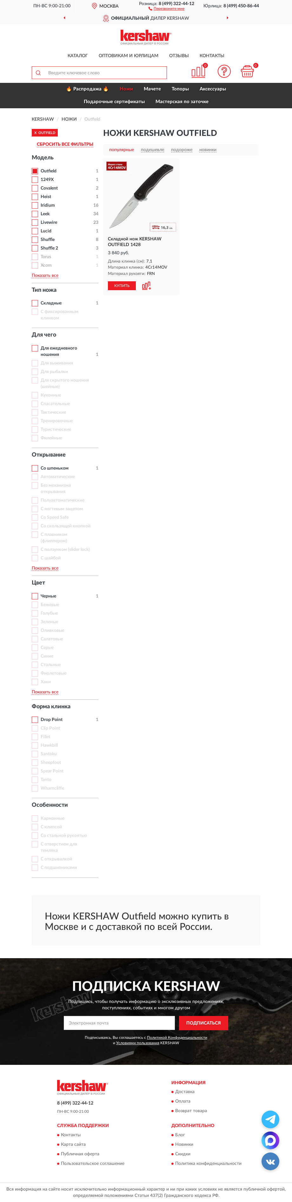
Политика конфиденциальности (208, 1163)
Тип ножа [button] (44, 290)
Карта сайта (73, 1144)
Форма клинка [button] (51, 707)
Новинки (184, 1144)
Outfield (48, 171)
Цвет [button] (38, 583)
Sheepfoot (51, 762)
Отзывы (179, 56)
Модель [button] (43, 158)
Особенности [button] (50, 805)
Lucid (46, 231)
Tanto (46, 780)
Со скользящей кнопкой (65, 526)
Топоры (180, 89)
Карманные (52, 818)
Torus (46, 257)
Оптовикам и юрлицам (128, 56)
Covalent (49, 188)
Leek (45, 214)
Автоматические (58, 477)
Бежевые (50, 605)
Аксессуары (213, 89)
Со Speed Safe (55, 517)
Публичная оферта (80, 1154)
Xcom (46, 265)
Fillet (45, 737)
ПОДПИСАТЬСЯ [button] (203, 1023)
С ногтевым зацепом (62, 509)
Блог (180, 1135)
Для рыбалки (54, 372)
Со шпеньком (55, 468)
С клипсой (51, 827)
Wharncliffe (52, 788)
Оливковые (52, 630)
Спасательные (55, 404)
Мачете (152, 89)
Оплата (182, 1101)
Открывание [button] (49, 455)
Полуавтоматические (62, 500)
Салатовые (52, 639)
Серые (47, 647)
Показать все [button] (45, 275)
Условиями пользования (137, 1043)
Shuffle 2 (49, 248)
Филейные (51, 438)
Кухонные (51, 395)
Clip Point (50, 728)
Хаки (46, 682)
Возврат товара (191, 1111)
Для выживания (57, 363)
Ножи (126, 89)
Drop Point (52, 720)
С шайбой (51, 558)
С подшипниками (59, 867)
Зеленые (49, 622)
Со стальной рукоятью (64, 835)
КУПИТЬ (121, 286)
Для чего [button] (44, 335)
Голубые (49, 613)
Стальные (51, 665)
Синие (47, 656)
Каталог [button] (78, 56)
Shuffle (48, 239)
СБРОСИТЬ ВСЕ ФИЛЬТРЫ (65, 144)
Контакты (212, 56)
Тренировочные (57, 421)
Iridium (48, 205)
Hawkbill (49, 745)
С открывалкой (56, 859)
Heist (46, 197)
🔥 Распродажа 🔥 (87, 89)
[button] (166, 8)
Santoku (49, 754)
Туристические (56, 429)
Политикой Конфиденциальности (177, 1037)
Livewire (49, 222)
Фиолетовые (53, 673)
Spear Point (52, 771)
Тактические (53, 412)
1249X (47, 179)
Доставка (185, 1092)
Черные (48, 596)
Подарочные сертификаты (114, 101)
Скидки (182, 1154)
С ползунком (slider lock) (65, 549)
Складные (51, 303)
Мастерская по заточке (182, 101)
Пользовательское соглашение (92, 1163)
